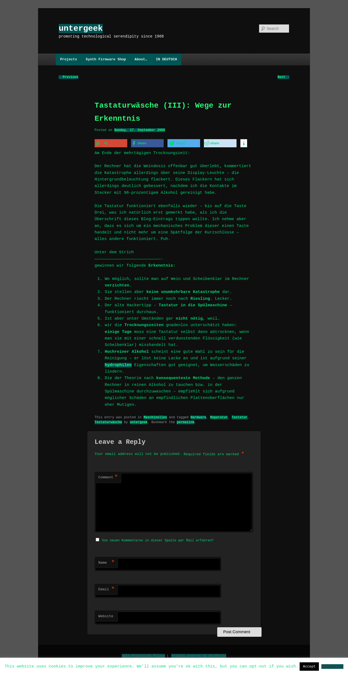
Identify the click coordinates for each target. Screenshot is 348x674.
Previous (68, 77)
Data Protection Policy (143, 655)
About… (141, 59)
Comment (108, 477)
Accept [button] (309, 666)
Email (106, 589)
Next (283, 77)
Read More (332, 666)
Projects (68, 59)
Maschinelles (155, 416)
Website (105, 615)
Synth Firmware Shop (106, 59)
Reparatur (219, 416)
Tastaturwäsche (108, 421)
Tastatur (239, 416)
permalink (185, 421)
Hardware (198, 416)
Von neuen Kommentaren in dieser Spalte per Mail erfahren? (157, 539)
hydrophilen (118, 364)
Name (106, 562)
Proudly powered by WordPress (198, 655)
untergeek (81, 28)
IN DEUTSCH (166, 59)
